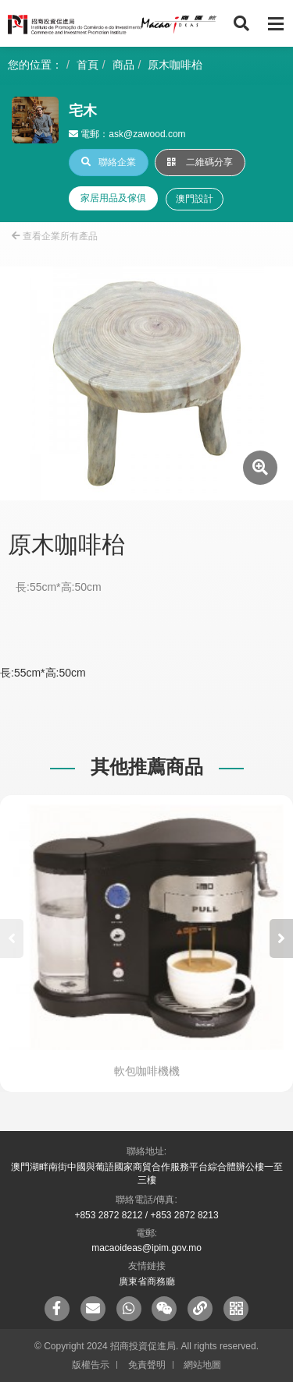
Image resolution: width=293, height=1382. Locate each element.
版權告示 (90, 1364)
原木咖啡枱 (175, 64)
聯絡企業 (108, 162)
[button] (281, 938)
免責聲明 (147, 1364)
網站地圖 (202, 1364)
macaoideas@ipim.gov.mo (146, 1247)
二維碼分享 (200, 162)
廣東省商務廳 (147, 1281)
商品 (123, 64)
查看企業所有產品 (55, 236)
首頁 (87, 64)
